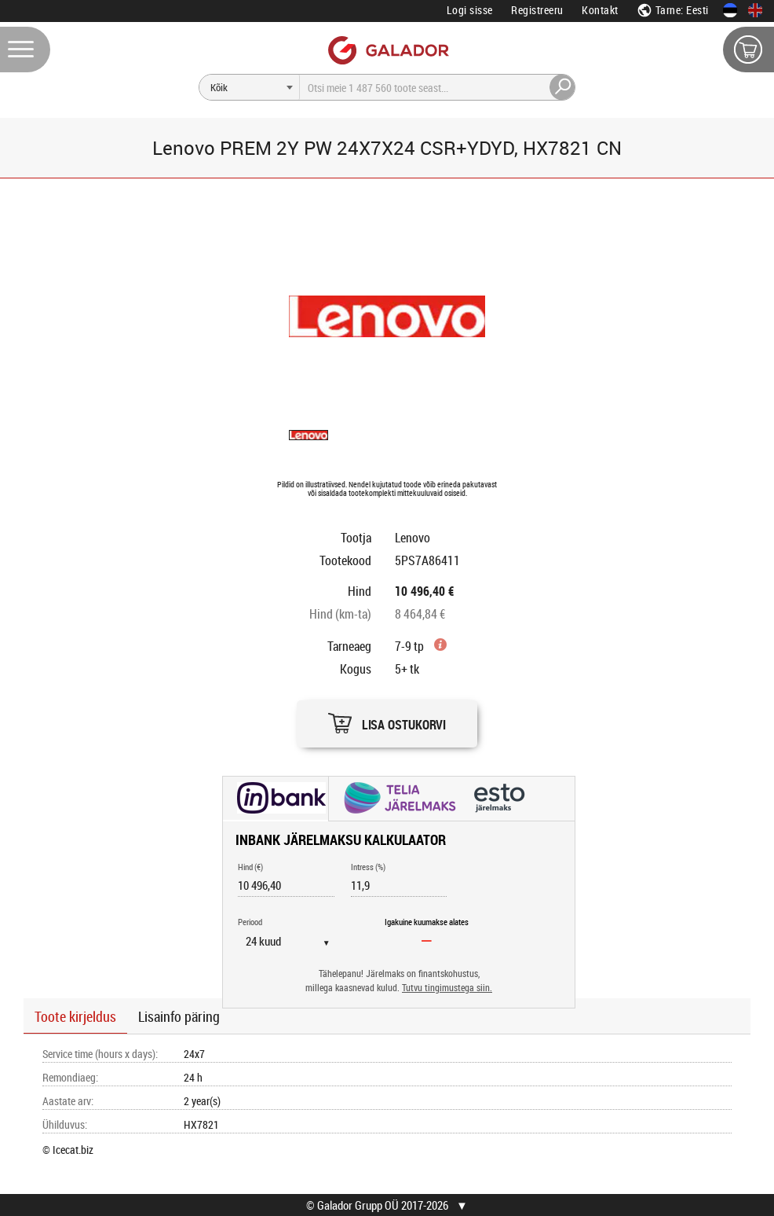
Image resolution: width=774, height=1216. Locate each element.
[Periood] (294, 941)
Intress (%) (368, 867)
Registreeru (537, 9)
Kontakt (600, 9)
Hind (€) (250, 867)
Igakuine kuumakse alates (427, 922)
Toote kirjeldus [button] (75, 1016)
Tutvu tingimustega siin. (447, 988)
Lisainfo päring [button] (179, 1016)
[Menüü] (25, 49)
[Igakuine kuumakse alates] (427, 940)
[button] (387, 719)
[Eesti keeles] (730, 10)
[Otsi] (249, 87)
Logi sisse (470, 9)
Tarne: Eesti (673, 9)
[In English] (755, 10)
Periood (250, 922)
